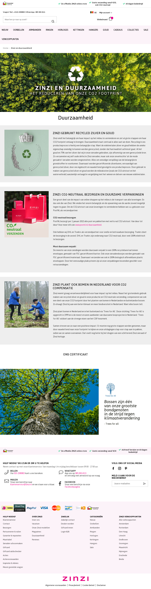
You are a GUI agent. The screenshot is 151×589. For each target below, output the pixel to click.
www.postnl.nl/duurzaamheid (88, 225)
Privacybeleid (74, 585)
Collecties (133, 30)
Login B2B (65, 532)
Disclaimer (101, 585)
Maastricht (123, 547)
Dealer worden (67, 524)
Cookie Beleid (88, 585)
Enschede (123, 555)
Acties (5, 555)
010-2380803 (19, 473)
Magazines (36, 532)
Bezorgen (7, 528)
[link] (141, 12)
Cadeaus (118, 30)
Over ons (36, 520)
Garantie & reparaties (12, 536)
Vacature (36, 524)
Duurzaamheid (38, 536)
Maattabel (7, 539)
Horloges (63, 30)
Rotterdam (123, 528)
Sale (92, 547)
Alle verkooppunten (127, 520)
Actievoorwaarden (11, 559)
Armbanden (35, 30)
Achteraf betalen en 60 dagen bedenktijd (133, 451)
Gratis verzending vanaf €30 (102, 451)
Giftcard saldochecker (12, 551)
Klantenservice (9, 520)
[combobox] (24, 19)
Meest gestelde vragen (13, 567)
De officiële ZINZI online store (72, 4)
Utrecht (122, 536)
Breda (121, 559)
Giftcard (6, 547)
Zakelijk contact (68, 520)
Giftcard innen (67, 528)
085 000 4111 (40, 12)
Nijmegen (123, 551)
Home (5, 48)
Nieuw (5, 30)
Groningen (123, 543)
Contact (6, 524)
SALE (146, 30)
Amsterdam (124, 524)
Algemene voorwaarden (55, 585)
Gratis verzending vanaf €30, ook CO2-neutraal (102, 3)
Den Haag (123, 532)
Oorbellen (18, 30)
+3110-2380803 (19, 12)
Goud (106, 30)
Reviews (35, 539)
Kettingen (78, 30)
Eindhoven (123, 539)
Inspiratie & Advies (10, 563)
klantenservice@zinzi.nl (21, 484)
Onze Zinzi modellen (41, 528)
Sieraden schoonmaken (13, 543)
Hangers (93, 30)
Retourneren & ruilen (12, 532)
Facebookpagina (72, 487)
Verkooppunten (10, 39)
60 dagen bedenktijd (133, 4)
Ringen (49, 30)
